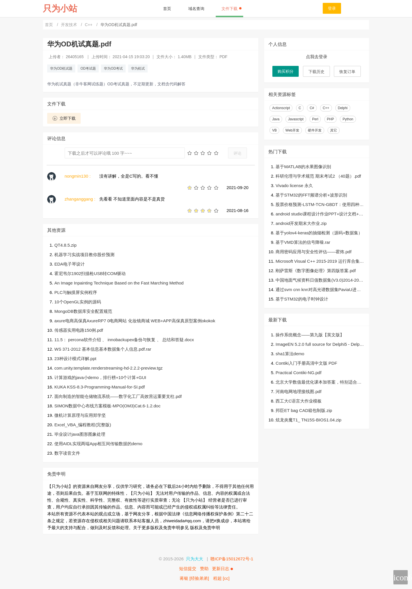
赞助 (204, 568)
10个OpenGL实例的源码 (77, 301)
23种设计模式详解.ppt (75, 358)
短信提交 (187, 568)
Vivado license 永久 (294, 185)
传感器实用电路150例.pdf (78, 330)
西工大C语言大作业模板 (299, 400)
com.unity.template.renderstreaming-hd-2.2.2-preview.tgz (108, 368)
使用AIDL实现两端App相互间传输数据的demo (98, 443)
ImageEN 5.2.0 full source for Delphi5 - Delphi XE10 (319, 345)
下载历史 (316, 71)
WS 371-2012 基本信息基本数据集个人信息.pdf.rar (102, 349)
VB (274, 130)
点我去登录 (316, 56)
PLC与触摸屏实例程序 (75, 292)
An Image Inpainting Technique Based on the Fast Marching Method (119, 282)
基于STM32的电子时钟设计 (302, 299)
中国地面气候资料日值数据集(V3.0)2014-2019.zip (318, 281)
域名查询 (196, 8)
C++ (89, 24)
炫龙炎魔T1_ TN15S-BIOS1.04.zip (308, 419)
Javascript (296, 119)
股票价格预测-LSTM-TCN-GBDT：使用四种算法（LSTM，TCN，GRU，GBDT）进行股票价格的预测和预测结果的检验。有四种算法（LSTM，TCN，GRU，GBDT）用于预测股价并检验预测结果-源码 (320, 205)
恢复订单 (347, 71)
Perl (315, 119)
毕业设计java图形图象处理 (79, 434)
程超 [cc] (221, 578)
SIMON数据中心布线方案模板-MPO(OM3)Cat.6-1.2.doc (107, 405)
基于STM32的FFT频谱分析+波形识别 (311, 195)
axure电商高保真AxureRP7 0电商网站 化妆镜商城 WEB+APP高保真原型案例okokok (134, 320)
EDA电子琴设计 (69, 264)
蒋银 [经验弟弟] (194, 578)
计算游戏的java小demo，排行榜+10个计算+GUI (100, 377)
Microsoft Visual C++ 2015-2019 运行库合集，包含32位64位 (320, 262)
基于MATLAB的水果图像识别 (303, 166)
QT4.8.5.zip (65, 245)
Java (275, 119)
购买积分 (286, 71)
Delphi (343, 108)
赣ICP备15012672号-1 (231, 558)
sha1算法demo (290, 353)
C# (312, 108)
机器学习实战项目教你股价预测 (84, 254)
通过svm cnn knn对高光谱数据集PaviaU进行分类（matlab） (318, 290)
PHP (330, 119)
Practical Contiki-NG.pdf (298, 372)
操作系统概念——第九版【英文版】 (310, 334)
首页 (167, 8)
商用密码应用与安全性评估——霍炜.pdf (313, 251)
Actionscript (281, 108)
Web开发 (292, 130)
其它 (333, 130)
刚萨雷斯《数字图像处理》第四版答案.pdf (316, 270)
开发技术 (69, 24)
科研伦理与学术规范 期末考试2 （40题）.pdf (318, 176)
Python (347, 119)
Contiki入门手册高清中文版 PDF (306, 363)
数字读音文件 (67, 453)
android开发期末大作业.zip (301, 223)
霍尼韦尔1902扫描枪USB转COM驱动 (90, 273)
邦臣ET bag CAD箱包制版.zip (304, 410)
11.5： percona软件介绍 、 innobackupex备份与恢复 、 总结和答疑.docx (124, 339)
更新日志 (222, 568)
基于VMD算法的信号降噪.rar (303, 242)
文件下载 (231, 8)
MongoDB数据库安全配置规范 (83, 311)
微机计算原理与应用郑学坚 (80, 415)
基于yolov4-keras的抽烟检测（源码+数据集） (319, 232)
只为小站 (60, 8)
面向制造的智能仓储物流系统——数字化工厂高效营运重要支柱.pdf (118, 396)
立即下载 (64, 118)
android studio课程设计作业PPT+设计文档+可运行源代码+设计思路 (319, 214)
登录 (332, 8)
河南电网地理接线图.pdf (298, 391)
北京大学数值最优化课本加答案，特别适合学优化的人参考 (318, 383)
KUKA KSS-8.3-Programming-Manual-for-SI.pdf (99, 386)
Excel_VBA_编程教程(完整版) (82, 424)
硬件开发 (315, 130)
